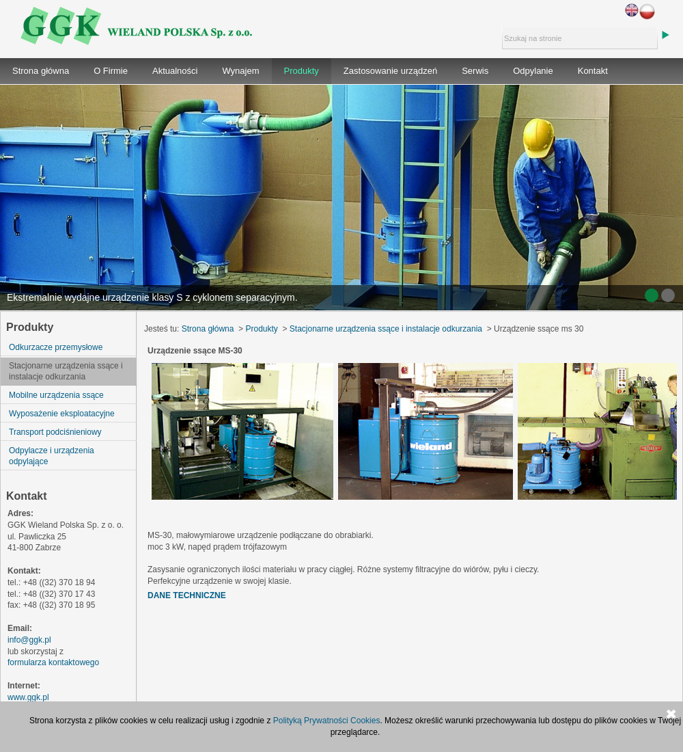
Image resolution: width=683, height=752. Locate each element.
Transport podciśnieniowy (55, 432)
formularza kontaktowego (53, 662)
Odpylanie (533, 71)
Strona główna (40, 71)
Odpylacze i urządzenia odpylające (51, 456)
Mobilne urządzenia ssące (56, 395)
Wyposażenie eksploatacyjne (62, 413)
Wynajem (240, 71)
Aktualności (174, 71)
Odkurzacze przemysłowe (55, 347)
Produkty (301, 71)
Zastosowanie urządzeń (390, 71)
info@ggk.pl (29, 640)
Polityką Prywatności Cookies (326, 720)
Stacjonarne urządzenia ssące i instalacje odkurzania (66, 371)
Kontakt (593, 71)
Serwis (475, 71)
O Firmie (111, 71)
